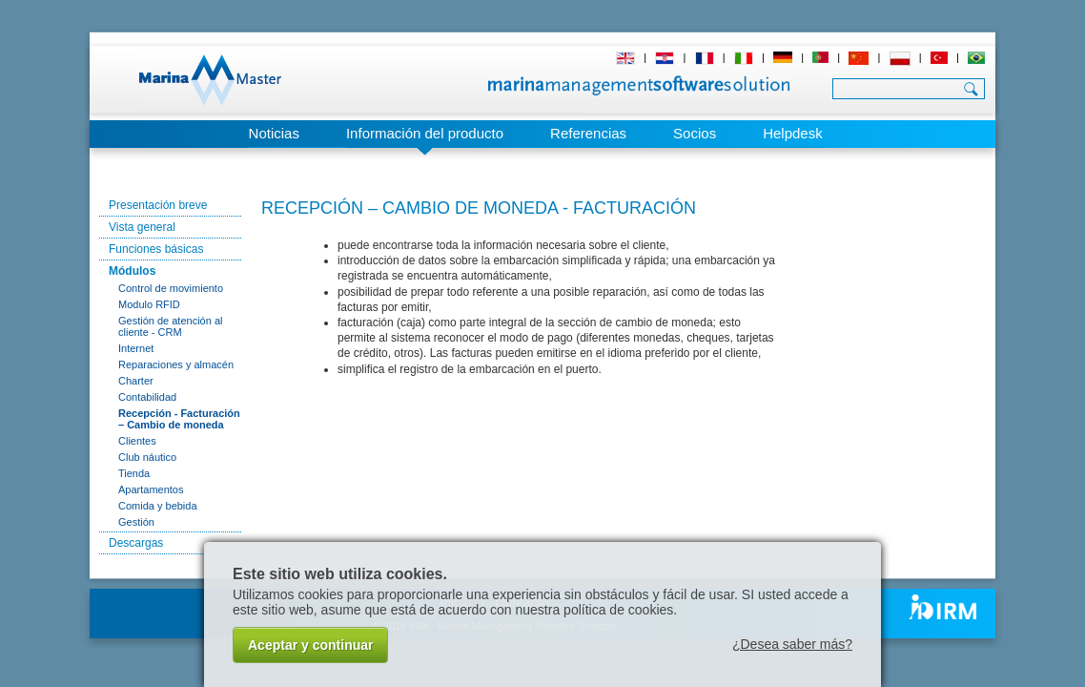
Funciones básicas (156, 249)
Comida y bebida (157, 505)
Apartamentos (150, 489)
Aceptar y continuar (310, 645)
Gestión (136, 522)
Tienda (134, 473)
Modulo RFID (149, 304)
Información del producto (424, 133)
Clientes (137, 441)
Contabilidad (147, 397)
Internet (136, 348)
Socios (694, 133)
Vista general (142, 227)
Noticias (274, 133)
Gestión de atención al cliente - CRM (170, 326)
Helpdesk (793, 133)
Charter (136, 380)
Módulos (132, 271)
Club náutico (147, 457)
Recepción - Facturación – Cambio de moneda (179, 418)
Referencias (588, 133)
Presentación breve (158, 205)
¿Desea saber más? (792, 644)
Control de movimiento (170, 288)
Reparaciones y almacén (176, 364)
